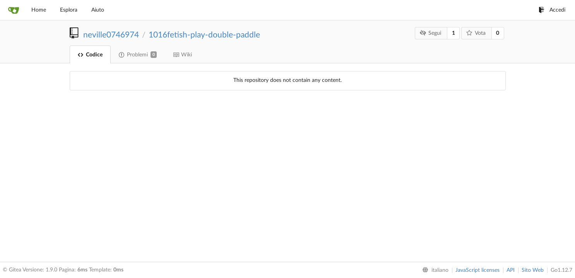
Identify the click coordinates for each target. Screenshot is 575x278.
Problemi (138, 54)
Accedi (552, 10)
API (511, 270)
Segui (431, 33)
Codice (90, 55)
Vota (476, 33)
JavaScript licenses (477, 270)
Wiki (182, 55)
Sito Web (533, 270)
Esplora (68, 10)
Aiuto (97, 10)
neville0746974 (111, 35)
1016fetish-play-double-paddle (204, 35)
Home (38, 10)
